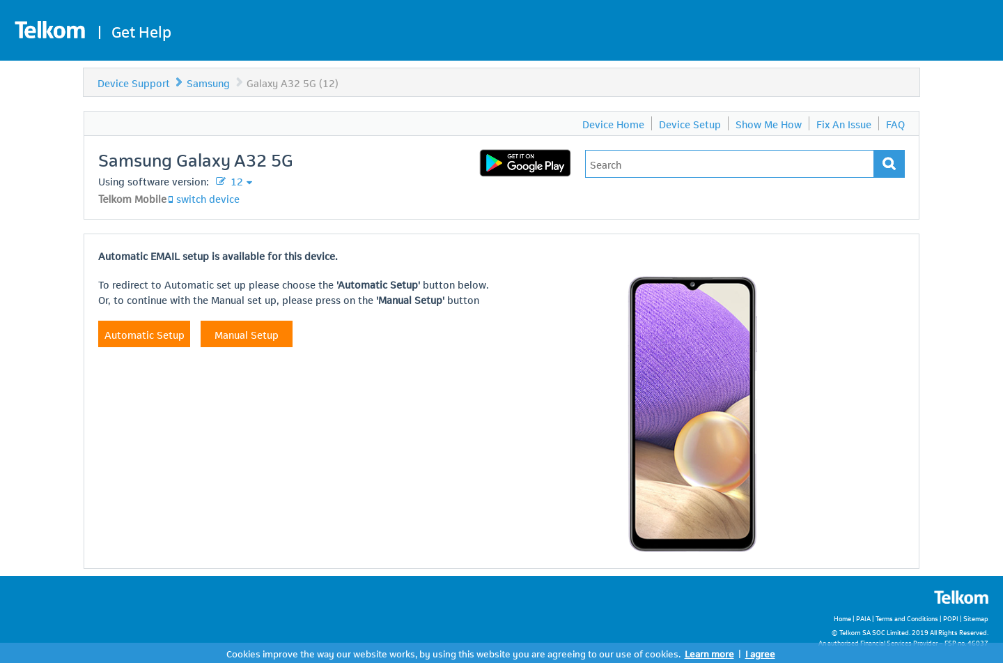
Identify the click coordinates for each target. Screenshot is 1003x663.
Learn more (709, 653)
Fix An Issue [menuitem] (843, 123)
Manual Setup (247, 334)
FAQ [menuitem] (895, 123)
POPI (950, 618)
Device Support (134, 82)
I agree (760, 653)
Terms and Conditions (907, 618)
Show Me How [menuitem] (769, 123)
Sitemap (975, 618)
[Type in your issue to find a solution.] (729, 164)
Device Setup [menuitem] (690, 123)
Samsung (208, 82)
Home (842, 618)
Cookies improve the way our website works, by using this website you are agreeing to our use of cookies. (453, 653)
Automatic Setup (144, 334)
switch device (208, 198)
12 (235, 181)
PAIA (863, 618)
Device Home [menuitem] (613, 123)
